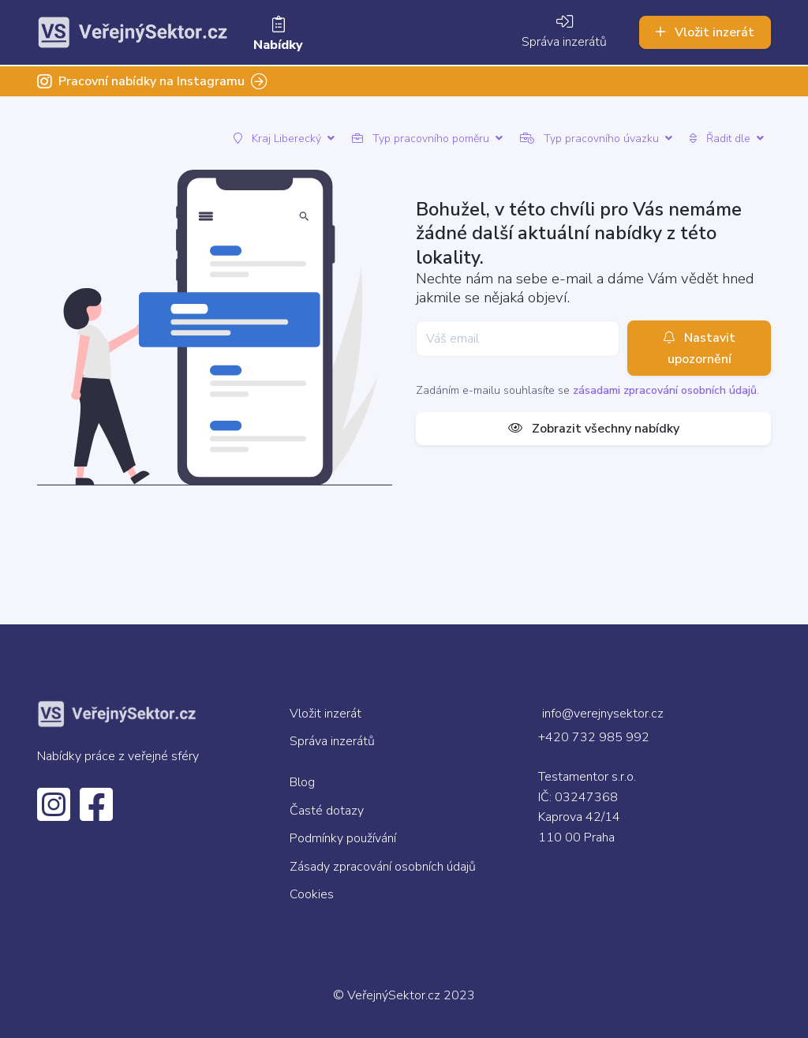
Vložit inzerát (705, 32)
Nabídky (278, 35)
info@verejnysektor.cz (603, 713)
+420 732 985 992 (593, 737)
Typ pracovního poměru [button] (427, 138)
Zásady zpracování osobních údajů (383, 866)
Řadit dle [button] (727, 138)
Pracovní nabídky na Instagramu (152, 81)
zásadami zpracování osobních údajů (665, 390)
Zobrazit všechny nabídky (593, 428)
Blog (302, 782)
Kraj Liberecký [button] (284, 138)
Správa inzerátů (564, 33)
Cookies (312, 894)
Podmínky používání (343, 838)
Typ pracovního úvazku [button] (596, 138)
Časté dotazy (327, 810)
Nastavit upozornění (699, 348)
